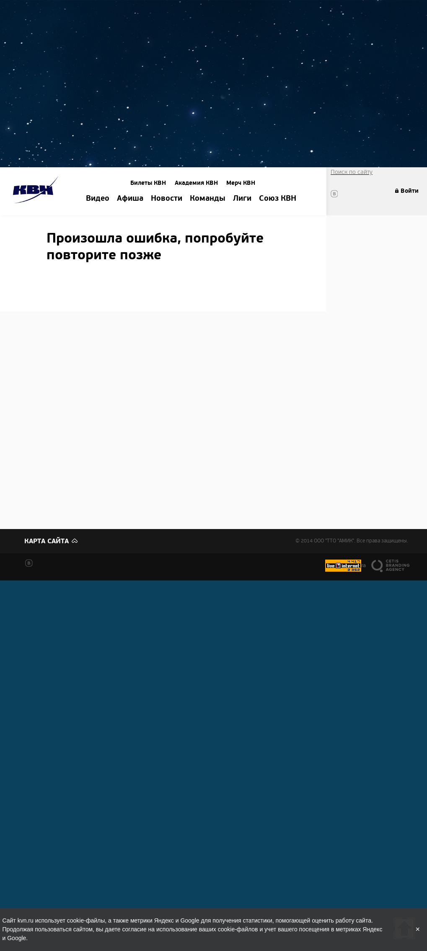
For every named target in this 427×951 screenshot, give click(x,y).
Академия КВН (196, 183)
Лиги (242, 198)
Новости (166, 198)
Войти (410, 191)
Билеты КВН (148, 183)
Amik (37, 191)
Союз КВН (277, 198)
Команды (207, 198)
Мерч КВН (240, 183)
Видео (97, 198)
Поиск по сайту (352, 172)
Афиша (130, 198)
